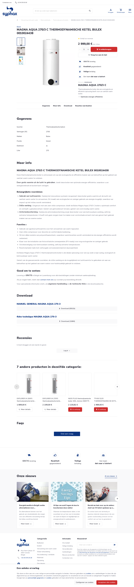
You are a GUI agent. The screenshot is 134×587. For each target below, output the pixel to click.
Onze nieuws (26, 476)
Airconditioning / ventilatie (45, 555)
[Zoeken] (89, 10)
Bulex (19, 27)
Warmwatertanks (46, 20)
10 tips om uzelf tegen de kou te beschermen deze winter (66, 506)
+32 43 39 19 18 (26, 558)
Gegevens (46, 106)
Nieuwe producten (68, 555)
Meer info (57, 106)
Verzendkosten (67, 549)
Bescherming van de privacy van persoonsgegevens (94, 552)
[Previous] (16, 386)
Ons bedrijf (66, 543)
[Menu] (130, 11)
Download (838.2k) (67, 308)
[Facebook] (19, 564)
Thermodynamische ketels (60, 20)
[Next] (117, 386)
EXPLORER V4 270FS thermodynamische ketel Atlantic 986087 (51, 399)
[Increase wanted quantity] (88, 49)
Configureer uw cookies (84, 582)
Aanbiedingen (67, 552)
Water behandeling (43, 552)
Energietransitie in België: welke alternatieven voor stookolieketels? (32, 506)
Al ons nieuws (110, 476)
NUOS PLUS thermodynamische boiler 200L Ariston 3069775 (79, 399)
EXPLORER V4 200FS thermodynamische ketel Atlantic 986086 (25, 399)
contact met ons (46, 279)
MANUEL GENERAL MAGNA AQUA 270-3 (39, 303)
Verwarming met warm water (29, 20)
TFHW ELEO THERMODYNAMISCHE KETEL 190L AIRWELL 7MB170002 (105, 399)
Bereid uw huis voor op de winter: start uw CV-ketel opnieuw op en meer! (101, 506)
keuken (39, 546)
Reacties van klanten (83, 106)
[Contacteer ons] (7, 2)
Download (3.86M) (67, 321)
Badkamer (40, 543)
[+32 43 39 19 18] (21, 2)
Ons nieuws (41, 563)
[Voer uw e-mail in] (97, 544)
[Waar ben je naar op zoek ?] (62, 10)
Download (68, 106)
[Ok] (114, 544)
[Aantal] (83, 49)
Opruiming (40, 560)
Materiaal (40, 558)
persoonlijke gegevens (36, 578)
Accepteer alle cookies (106, 582)
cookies (88, 573)
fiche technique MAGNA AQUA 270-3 (37, 316)
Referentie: (81, 82)
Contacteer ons (67, 558)
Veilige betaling (67, 546)
